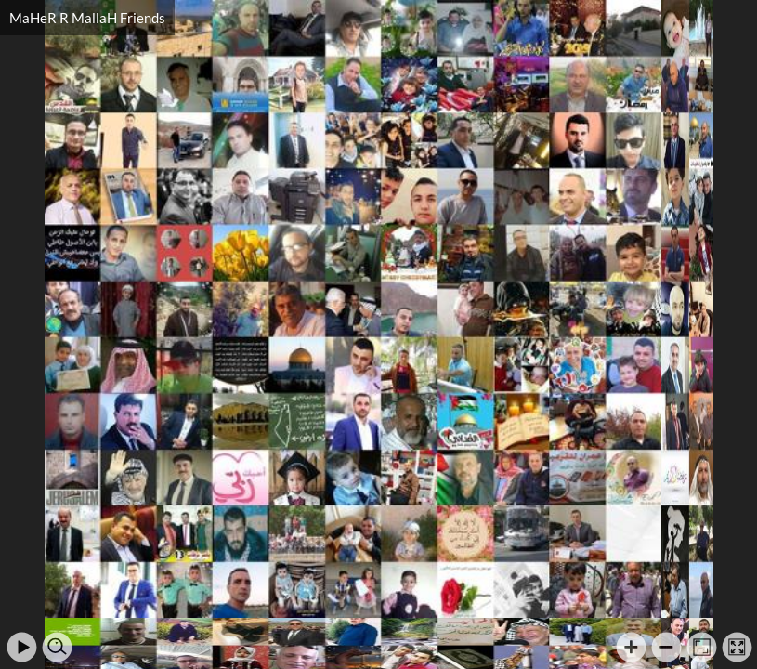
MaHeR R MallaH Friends (87, 17)
